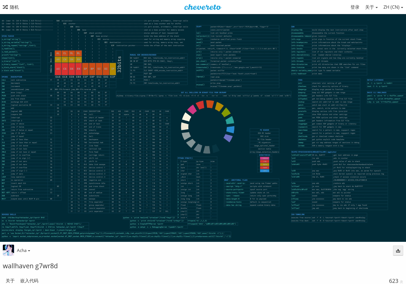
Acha (23, 250)
